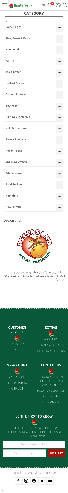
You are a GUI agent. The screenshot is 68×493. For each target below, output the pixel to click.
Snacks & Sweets (16, 161)
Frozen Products (15, 139)
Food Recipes (13, 184)
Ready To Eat (13, 150)
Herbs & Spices (14, 83)
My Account (17, 377)
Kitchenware (13, 173)
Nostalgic (11, 195)
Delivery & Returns (51, 351)
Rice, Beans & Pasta (17, 38)
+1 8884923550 (51, 402)
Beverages (12, 105)
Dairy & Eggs (13, 27)
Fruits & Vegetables (17, 117)
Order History (17, 382)
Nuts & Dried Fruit (16, 128)
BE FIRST (56, 453)
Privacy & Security (51, 345)
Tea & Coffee (13, 72)
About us (51, 339)
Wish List (17, 388)
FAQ (17, 349)
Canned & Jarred (15, 94)
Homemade (12, 49)
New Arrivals (13, 206)
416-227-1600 (51, 396)
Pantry (9, 60)
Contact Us (17, 343)
